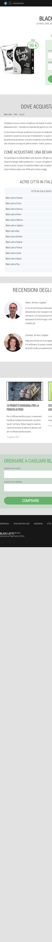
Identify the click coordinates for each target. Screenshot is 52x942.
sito (45, 169)
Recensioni (38, 523)
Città (49, 523)
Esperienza (4, 523)
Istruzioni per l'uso (22, 523)
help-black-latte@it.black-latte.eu (12, 536)
